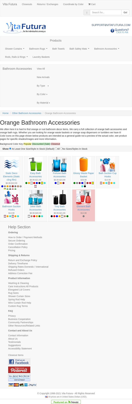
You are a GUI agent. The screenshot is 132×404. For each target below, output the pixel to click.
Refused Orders (16, 270)
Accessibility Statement (20, 348)
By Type (44, 86)
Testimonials (14, 342)
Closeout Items (15, 355)
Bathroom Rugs (39, 49)
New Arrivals (43, 77)
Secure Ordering (16, 240)
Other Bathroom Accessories (26, 113)
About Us (13, 338)
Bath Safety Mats (80, 49)
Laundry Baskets (41, 57)
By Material (44, 103)
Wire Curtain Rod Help (19, 302)
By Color (43, 95)
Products (56, 40)
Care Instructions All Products (23, 286)
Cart (91, 4)
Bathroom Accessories (107, 49)
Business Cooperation (19, 319)
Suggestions (14, 345)
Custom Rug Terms (18, 306)
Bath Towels (58, 48)
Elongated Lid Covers (19, 289)
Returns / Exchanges (47, 4)
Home (5, 113)
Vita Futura (10, 4)
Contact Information (18, 335)
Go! (125, 12)
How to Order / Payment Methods (25, 237)
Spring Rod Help (16, 299)
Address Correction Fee (20, 273)
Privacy (12, 316)
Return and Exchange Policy (22, 260)
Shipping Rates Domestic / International (28, 266)
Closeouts (27, 4)
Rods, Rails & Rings (17, 58)
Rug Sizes (13, 293)
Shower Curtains (15, 49)
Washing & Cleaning (18, 283)
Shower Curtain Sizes (19, 296)
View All (41, 68)
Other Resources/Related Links (24, 325)
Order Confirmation (18, 244)
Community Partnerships (20, 322)
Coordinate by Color (73, 4)
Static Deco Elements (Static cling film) (11, 176)
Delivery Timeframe (18, 263)
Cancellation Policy (17, 247)
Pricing (11, 250)
